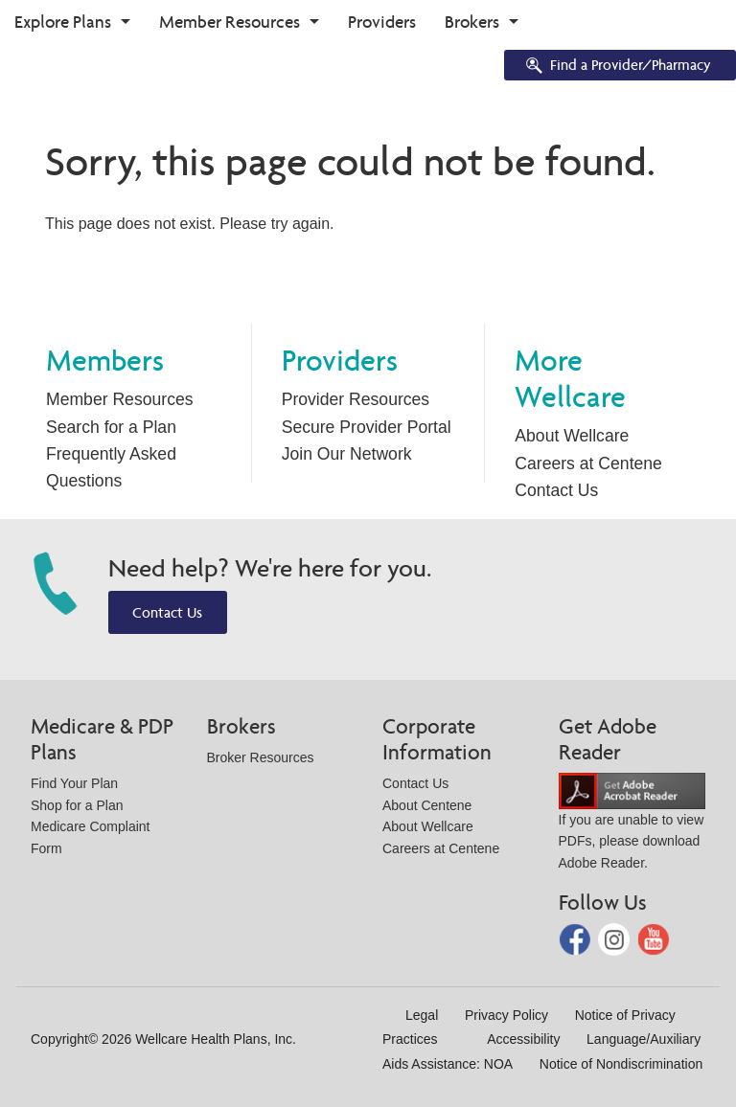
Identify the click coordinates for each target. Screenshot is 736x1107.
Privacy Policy (506, 1015)
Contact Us (556, 490)
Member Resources (229, 22)
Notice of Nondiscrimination (621, 1064)
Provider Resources (356, 399)
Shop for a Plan (77, 805)
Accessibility (523, 1039)
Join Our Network (347, 453)
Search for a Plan (111, 427)
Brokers (472, 22)
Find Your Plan (74, 783)
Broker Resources (260, 757)
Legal (421, 1015)
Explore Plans (62, 22)
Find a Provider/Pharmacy (617, 66)
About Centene (427, 805)
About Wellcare (572, 435)
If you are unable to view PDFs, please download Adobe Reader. (632, 825)
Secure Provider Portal (366, 427)
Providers (382, 22)
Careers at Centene (588, 463)
